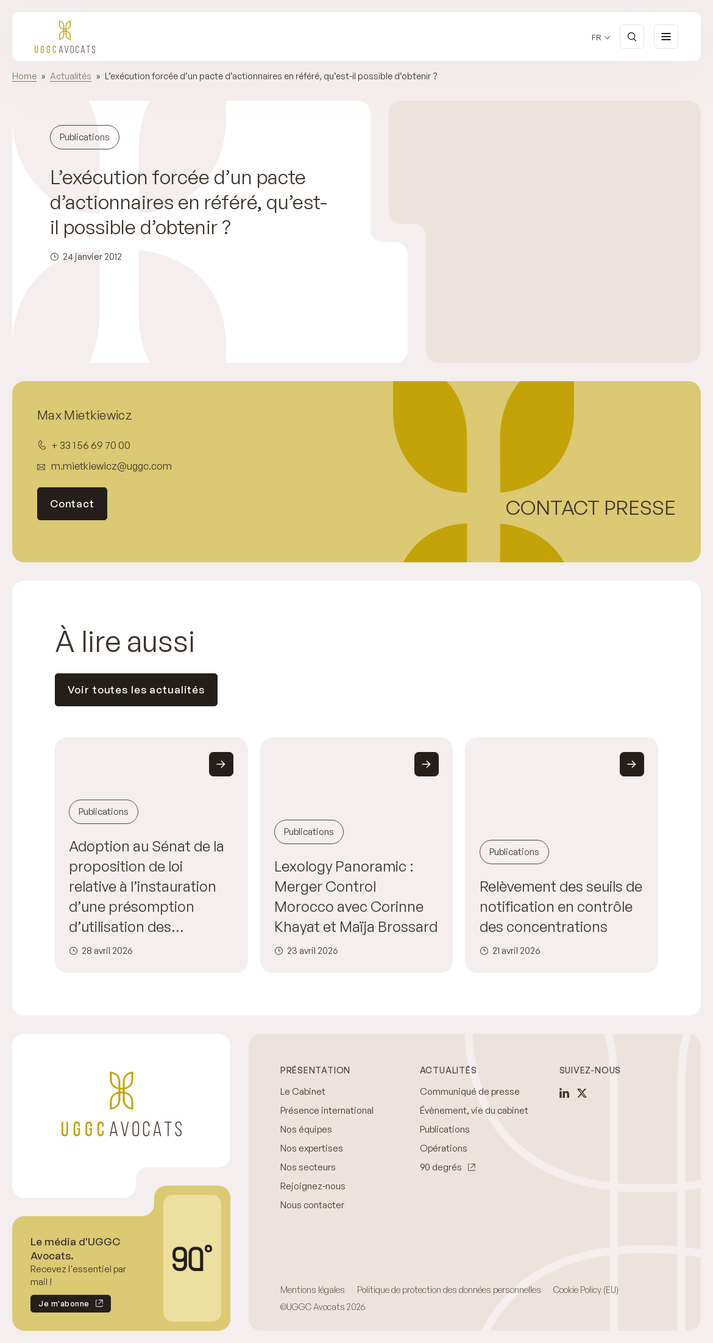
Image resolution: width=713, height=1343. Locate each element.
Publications (445, 1129)
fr (596, 37)
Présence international (327, 1110)
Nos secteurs (308, 1167)
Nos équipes (306, 1129)
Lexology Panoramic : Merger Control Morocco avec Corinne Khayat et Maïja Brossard (356, 896)
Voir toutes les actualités (136, 689)
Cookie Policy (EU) (586, 1289)
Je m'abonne (60, 1305)
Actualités (70, 76)
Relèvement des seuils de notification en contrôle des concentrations (561, 906)
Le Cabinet (302, 1091)
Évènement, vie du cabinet (474, 1110)
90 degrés (441, 1167)
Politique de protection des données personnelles (449, 1289)
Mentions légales (312, 1289)
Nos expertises (311, 1148)
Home (24, 76)
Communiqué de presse (470, 1091)
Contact (72, 503)
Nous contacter (312, 1205)
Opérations (443, 1148)
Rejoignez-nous (313, 1186)
